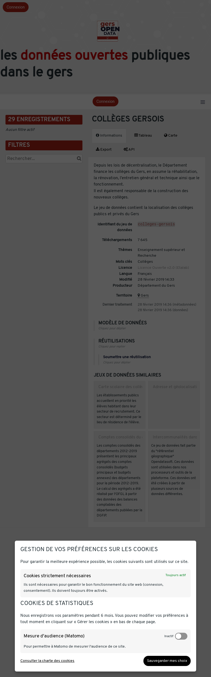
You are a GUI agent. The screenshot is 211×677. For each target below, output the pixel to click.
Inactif (168, 636)
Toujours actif (175, 575)
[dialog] (105, 606)
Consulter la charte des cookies (47, 661)
